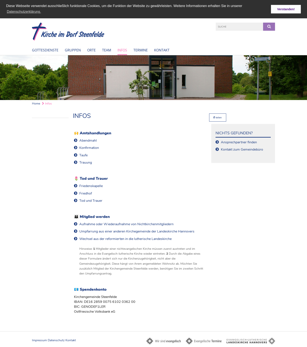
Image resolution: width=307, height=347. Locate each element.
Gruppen (73, 49)
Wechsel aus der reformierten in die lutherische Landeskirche (125, 238)
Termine (140, 49)
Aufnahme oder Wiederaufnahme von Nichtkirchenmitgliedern (126, 224)
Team (106, 49)
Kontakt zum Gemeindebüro (242, 149)
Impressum (39, 340)
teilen (217, 117)
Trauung (85, 162)
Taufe (83, 154)
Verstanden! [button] (286, 9)
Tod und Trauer (90, 200)
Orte (91, 49)
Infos (122, 49)
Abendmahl (88, 140)
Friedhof (85, 193)
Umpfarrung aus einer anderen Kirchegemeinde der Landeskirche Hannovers (136, 231)
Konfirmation (89, 147)
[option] (153, 77)
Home (36, 103)
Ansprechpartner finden (239, 142)
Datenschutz (56, 340)
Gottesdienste (45, 49)
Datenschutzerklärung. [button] (24, 11)
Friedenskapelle (91, 185)
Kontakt (161, 49)
